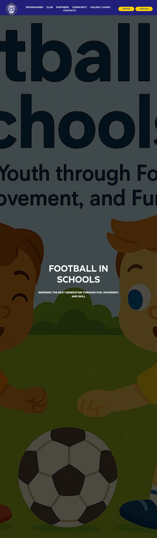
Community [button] (79, 7)
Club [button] (49, 7)
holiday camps (100, 7)
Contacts (69, 10)
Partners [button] (62, 7)
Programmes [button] (34, 7)
